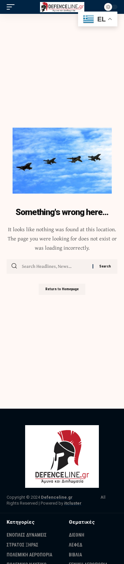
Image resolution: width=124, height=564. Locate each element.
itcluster (73, 503)
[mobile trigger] (12, 7)
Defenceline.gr (57, 497)
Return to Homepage (62, 289)
